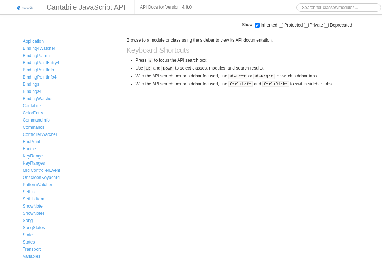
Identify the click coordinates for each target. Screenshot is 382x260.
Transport (32, 249)
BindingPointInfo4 (40, 77)
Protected (291, 25)
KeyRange (33, 156)
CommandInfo (36, 120)
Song (28, 220)
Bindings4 (32, 91)
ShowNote (33, 206)
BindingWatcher (38, 98)
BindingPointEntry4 (41, 62)
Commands (34, 127)
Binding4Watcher (39, 48)
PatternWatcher (38, 184)
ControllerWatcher (40, 134)
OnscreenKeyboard (41, 177)
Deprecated (338, 25)
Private (313, 25)
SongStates (34, 227)
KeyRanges (34, 163)
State (28, 234)
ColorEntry (33, 112)
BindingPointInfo (38, 69)
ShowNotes (34, 213)
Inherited (266, 25)
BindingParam (36, 55)
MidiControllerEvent (42, 170)
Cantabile (32, 105)
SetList (29, 191)
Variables (31, 256)
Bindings (31, 84)
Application (33, 41)
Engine (29, 148)
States (29, 242)
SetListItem (33, 199)
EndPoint (31, 141)
